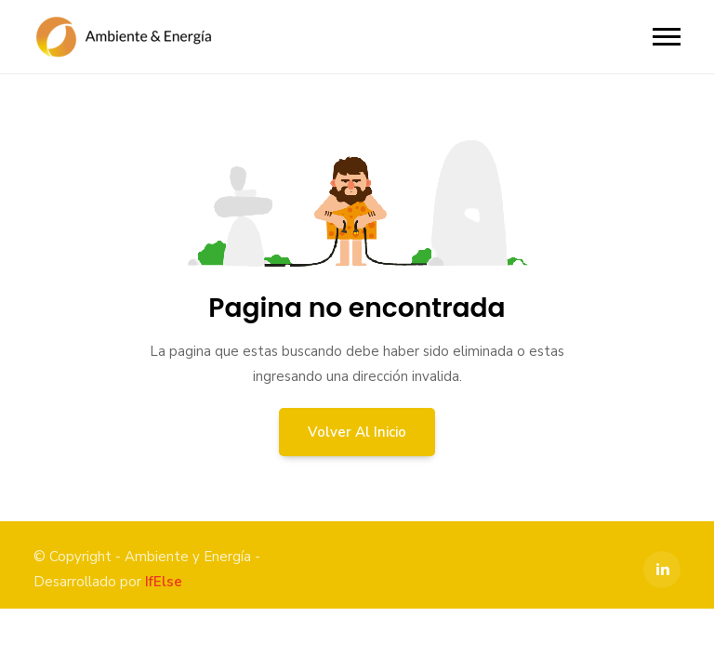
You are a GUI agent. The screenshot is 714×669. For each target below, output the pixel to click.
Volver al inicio (357, 432)
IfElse (163, 581)
